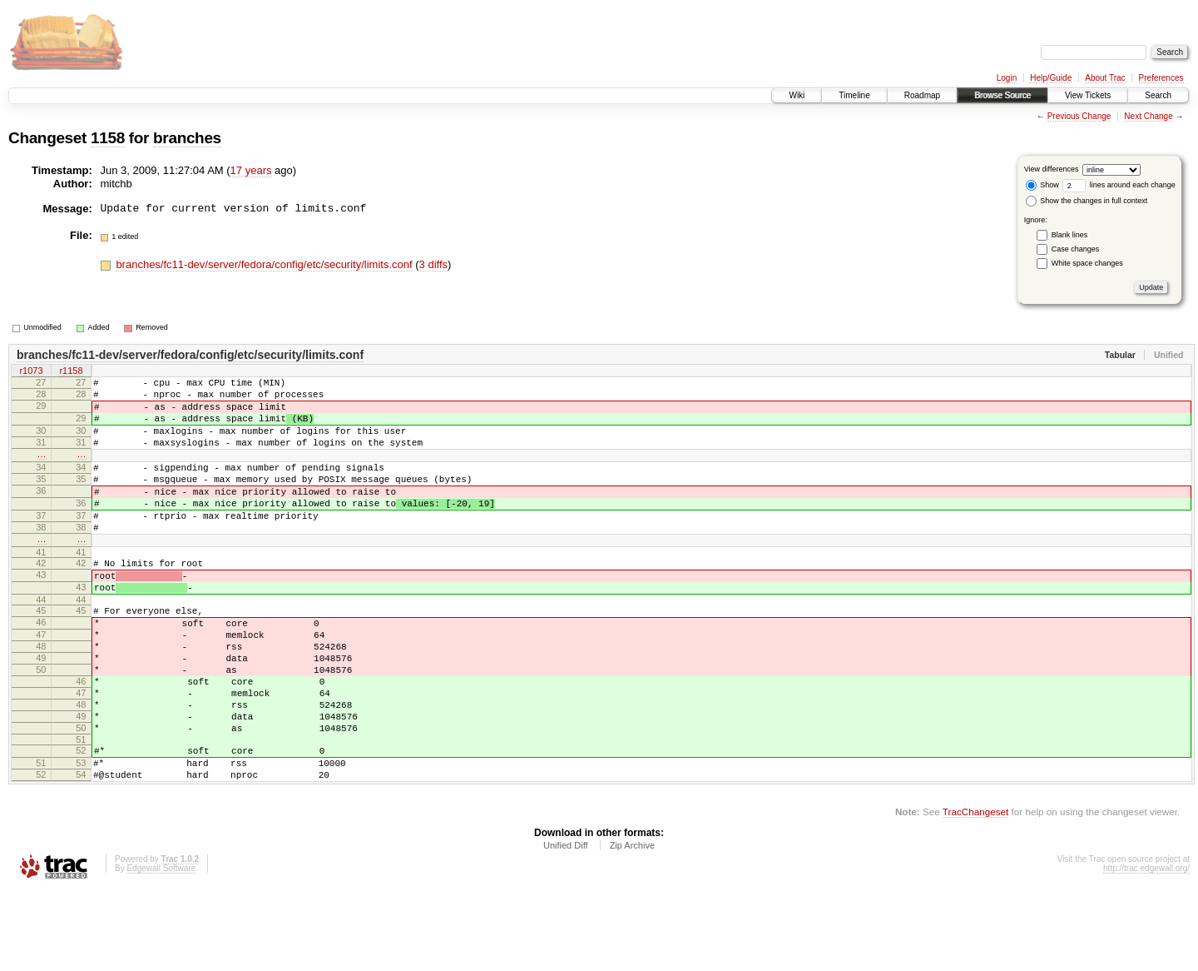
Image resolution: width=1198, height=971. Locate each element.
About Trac (1105, 77)
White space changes (1087, 263)
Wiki (796, 95)
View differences (1051, 169)
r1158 (70, 372)
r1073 (30, 372)
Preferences (1161, 77)
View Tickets (1088, 95)
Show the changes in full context (1087, 201)
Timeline (854, 95)
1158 (108, 138)
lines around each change (1119, 185)
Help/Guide (1051, 77)
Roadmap (922, 95)
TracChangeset (975, 891)
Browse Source (1002, 95)
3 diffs (433, 264)
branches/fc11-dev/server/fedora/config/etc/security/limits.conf (265, 264)
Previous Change (1079, 116)
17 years (251, 170)
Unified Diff (565, 925)
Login (1007, 77)
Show (1042, 185)
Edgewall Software (161, 948)
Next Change (1148, 116)
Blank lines (1070, 235)
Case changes (1076, 249)
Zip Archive (632, 925)
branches (187, 138)
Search (1158, 95)
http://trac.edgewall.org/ (1146, 948)
